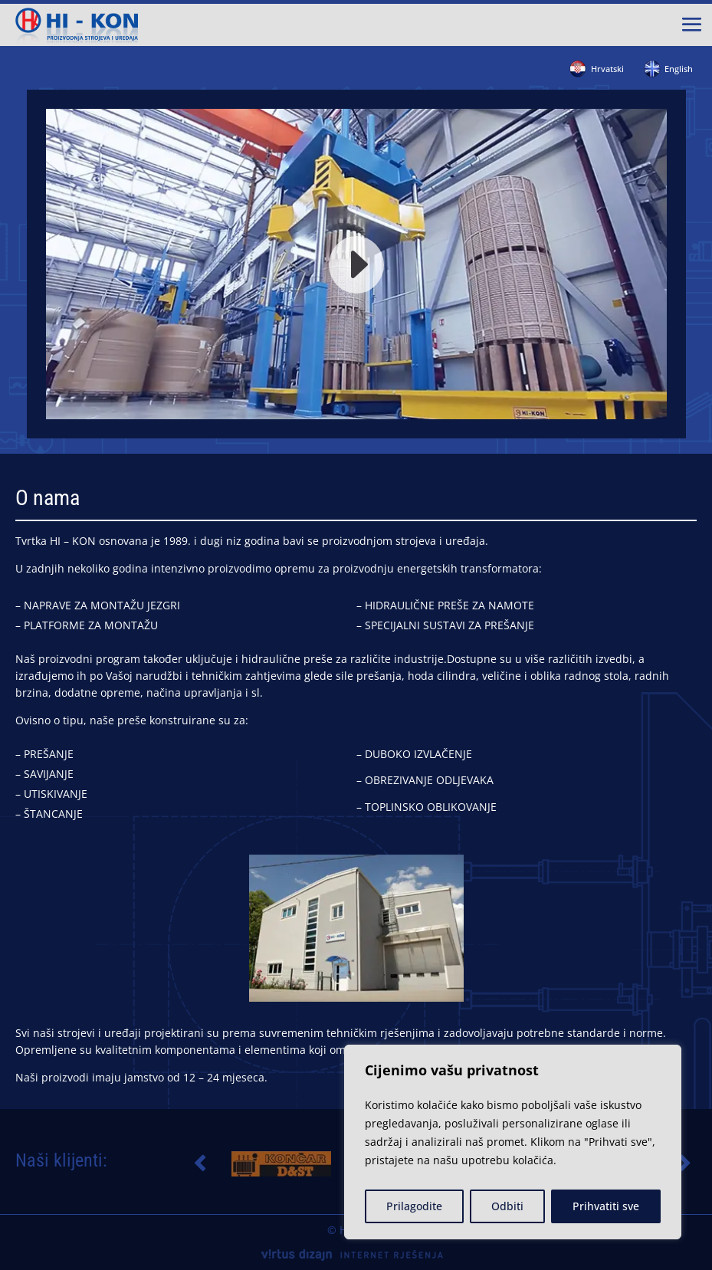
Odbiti (507, 1206)
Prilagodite (414, 1206)
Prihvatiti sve (606, 1206)
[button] (199, 1163)
